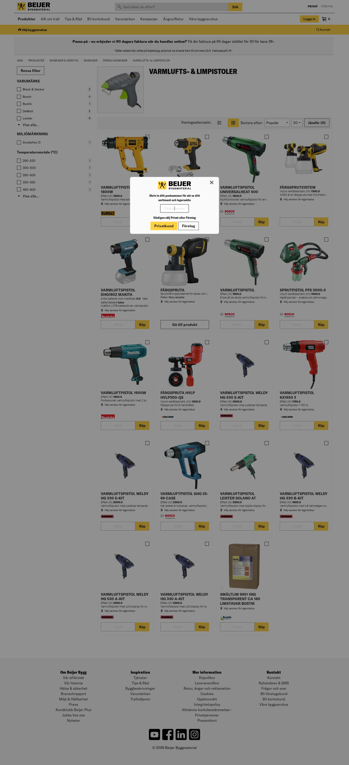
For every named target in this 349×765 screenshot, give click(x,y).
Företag (188, 226)
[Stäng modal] (211, 182)
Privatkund (164, 226)
